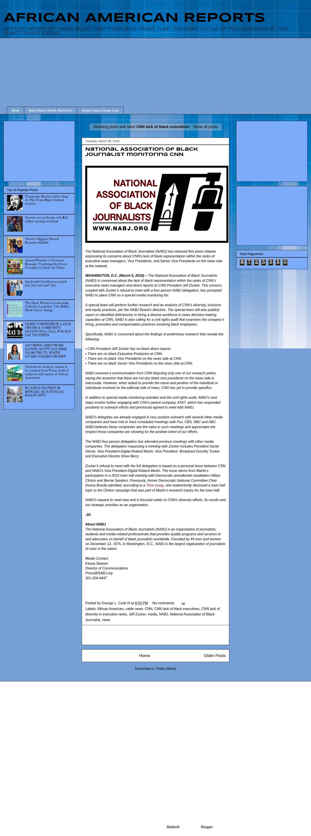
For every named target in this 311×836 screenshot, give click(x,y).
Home (15, 110)
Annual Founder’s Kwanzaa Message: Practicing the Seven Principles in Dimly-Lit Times (46, 264)
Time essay (155, 485)
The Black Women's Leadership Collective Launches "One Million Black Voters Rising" (47, 307)
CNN (148, 609)
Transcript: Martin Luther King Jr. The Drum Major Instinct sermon (46, 200)
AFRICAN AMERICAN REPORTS (134, 18)
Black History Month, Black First (50, 110)
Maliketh (173, 827)
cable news (134, 609)
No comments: (164, 603)
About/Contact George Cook (100, 110)
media (152, 614)
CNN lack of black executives (176, 609)
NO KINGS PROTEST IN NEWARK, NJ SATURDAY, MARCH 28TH (45, 392)
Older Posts (215, 655)
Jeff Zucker (137, 614)
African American (110, 609)
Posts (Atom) (166, 668)
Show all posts (205, 127)
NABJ (163, 614)
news (106, 620)
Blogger (207, 827)
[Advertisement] (158, 68)
